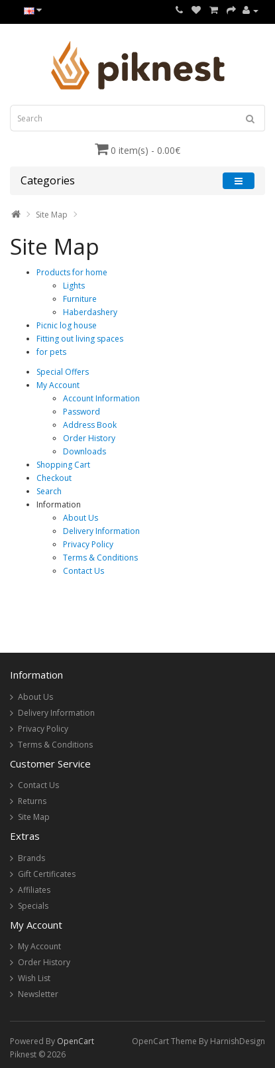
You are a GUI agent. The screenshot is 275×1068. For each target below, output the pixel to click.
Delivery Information (101, 531)
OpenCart (75, 1041)
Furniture (80, 298)
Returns (32, 801)
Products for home (71, 272)
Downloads (84, 451)
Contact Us (83, 570)
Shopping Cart (63, 464)
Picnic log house (66, 325)
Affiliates (34, 890)
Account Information (101, 398)
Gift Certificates (47, 874)
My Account (58, 385)
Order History (89, 438)
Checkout (54, 478)
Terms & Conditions (100, 557)
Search (49, 491)
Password (81, 411)
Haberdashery (90, 312)
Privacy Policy (88, 544)
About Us (80, 517)
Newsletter (38, 994)
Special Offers (62, 371)
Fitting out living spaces (79, 338)
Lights (74, 285)
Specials (33, 905)
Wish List (34, 978)
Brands (31, 858)
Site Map (52, 214)
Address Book (90, 425)
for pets (51, 352)
